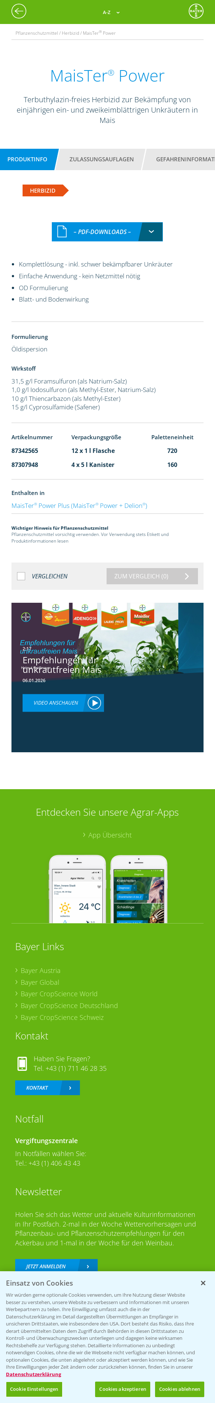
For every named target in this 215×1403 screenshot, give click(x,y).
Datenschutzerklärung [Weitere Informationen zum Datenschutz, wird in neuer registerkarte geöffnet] (33, 1374)
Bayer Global (40, 982)
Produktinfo (27, 159)
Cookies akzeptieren (122, 1389)
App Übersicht (110, 835)
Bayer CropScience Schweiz (62, 1017)
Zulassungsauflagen (102, 159)
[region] (107, 1337)
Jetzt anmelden (45, 1266)
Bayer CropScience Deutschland (69, 1005)
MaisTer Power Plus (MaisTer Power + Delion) (79, 505)
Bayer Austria (41, 970)
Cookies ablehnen (179, 1389)
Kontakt (37, 1087)
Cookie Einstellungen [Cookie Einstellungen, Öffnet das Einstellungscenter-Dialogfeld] (34, 1389)
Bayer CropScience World (59, 993)
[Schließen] (203, 1283)
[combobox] (107, 232)
